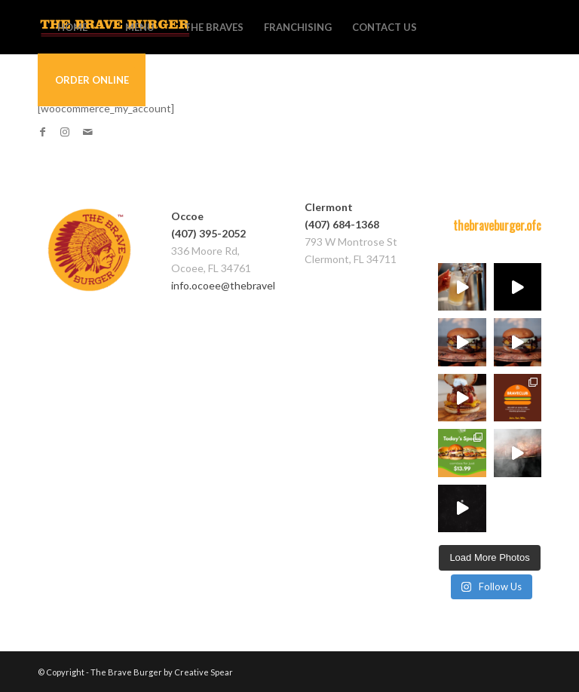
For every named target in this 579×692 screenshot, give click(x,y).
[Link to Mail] (87, 132)
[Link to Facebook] (42, 132)
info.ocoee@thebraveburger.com (248, 285)
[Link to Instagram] (65, 132)
